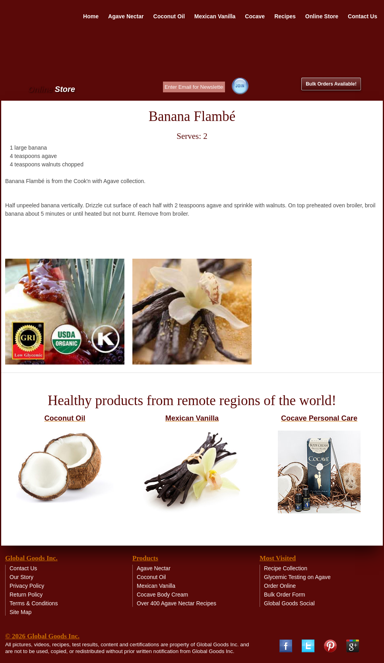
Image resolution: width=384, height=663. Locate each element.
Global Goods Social (289, 603)
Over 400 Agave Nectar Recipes (176, 603)
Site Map (20, 612)
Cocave (255, 16)
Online (51, 89)
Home (91, 16)
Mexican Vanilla (215, 16)
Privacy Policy (27, 586)
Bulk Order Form (284, 594)
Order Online (280, 586)
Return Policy (26, 594)
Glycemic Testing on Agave (297, 577)
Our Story (21, 577)
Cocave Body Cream (162, 594)
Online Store (321, 16)
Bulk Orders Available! (331, 84)
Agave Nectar (126, 16)
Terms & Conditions (34, 603)
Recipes (285, 16)
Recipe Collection (285, 568)
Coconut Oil (169, 16)
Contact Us (362, 16)
